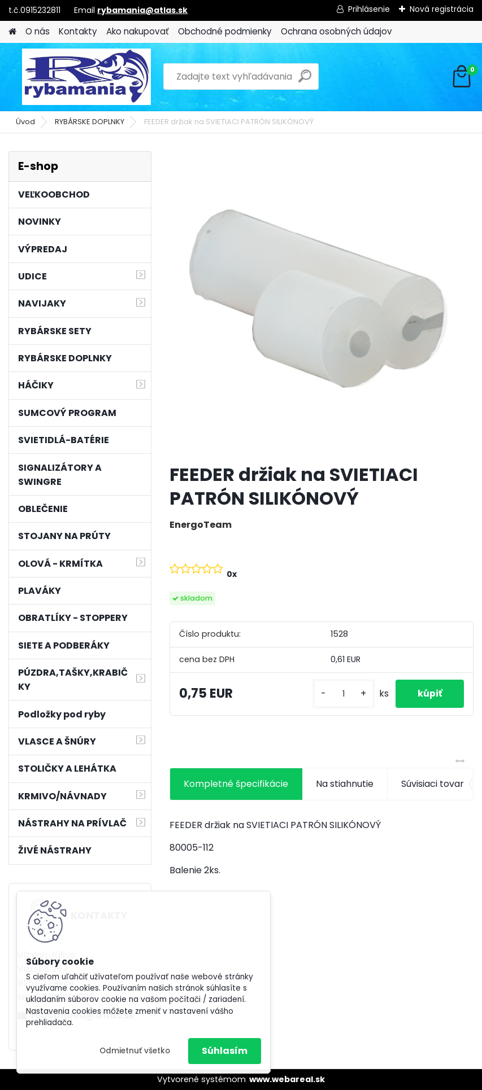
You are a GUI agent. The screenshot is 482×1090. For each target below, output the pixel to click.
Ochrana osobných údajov (336, 31)
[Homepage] (12, 32)
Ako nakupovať (137, 31)
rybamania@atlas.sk (142, 10)
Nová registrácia (442, 9)
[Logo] (86, 77)
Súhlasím (224, 1050)
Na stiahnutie (345, 783)
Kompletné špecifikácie (236, 783)
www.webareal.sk (287, 1079)
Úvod (25, 121)
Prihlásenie (369, 9)
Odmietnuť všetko (134, 1050)
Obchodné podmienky (225, 31)
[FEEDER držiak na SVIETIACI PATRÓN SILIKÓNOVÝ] (322, 303)
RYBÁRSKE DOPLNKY (89, 121)
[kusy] (342, 694)
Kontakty (78, 31)
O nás (37, 31)
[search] (304, 80)
